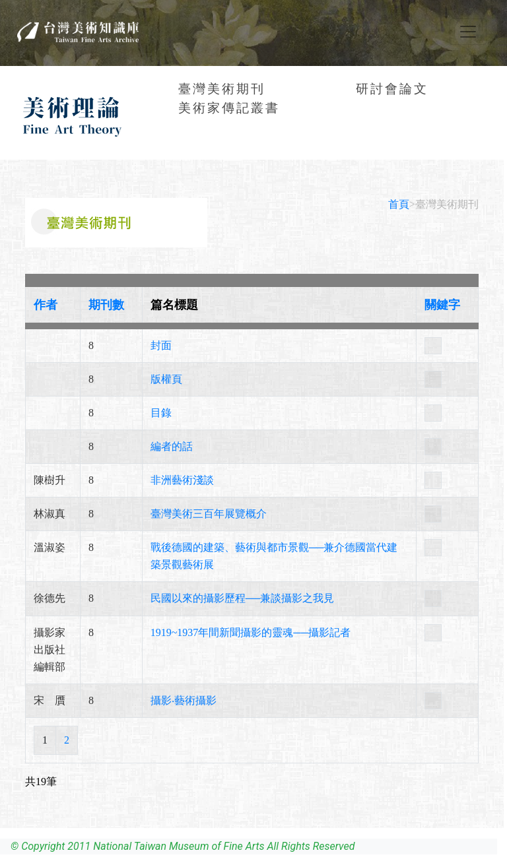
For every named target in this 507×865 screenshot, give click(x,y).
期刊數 (106, 304)
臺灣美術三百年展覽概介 (209, 513)
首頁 (398, 204)
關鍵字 (442, 304)
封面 (161, 345)
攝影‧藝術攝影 (184, 700)
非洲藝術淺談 (182, 480)
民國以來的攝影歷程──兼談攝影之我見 (243, 598)
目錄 (161, 412)
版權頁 (166, 379)
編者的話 (172, 446)
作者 (45, 304)
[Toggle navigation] (468, 31)
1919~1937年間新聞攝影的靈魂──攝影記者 (251, 632)
